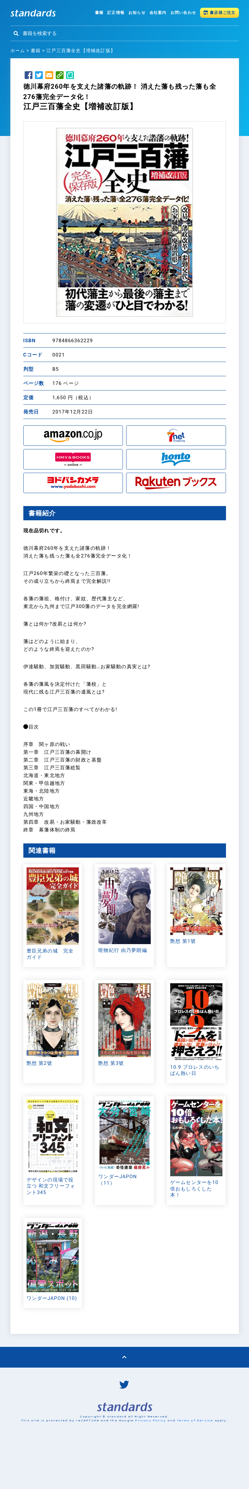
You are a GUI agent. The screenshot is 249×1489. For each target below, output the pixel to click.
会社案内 (158, 12)
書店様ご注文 (219, 12)
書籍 (99, 12)
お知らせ (137, 12)
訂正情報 (115, 12)
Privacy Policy (150, 1467)
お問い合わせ (183, 12)
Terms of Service (195, 1467)
